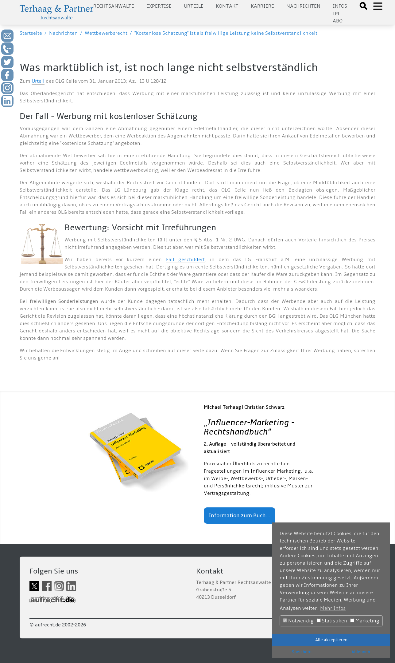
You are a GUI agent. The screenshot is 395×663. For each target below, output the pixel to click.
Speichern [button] (302, 651)
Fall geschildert (185, 259)
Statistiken (332, 621)
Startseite (31, 33)
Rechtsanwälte (113, 6)
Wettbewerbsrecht (106, 33)
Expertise (159, 6)
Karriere (262, 6)
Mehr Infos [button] (333, 608)
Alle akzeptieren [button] (331, 639)
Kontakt (227, 6)
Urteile (193, 6)
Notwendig (298, 621)
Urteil (38, 81)
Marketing (364, 621)
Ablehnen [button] (360, 651)
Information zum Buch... (239, 515)
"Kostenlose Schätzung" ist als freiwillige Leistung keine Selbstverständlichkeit (225, 33)
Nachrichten (303, 6)
